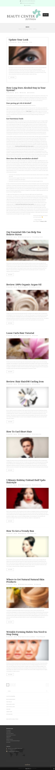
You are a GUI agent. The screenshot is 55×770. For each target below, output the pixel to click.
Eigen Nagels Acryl (27, 237)
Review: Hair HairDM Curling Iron (25, 381)
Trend (40, 434)
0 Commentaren (31, 92)
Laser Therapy (40, 636)
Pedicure (8, 737)
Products (41, 237)
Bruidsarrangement (10, 699)
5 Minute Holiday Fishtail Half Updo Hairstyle (25, 481)
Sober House (28, 111)
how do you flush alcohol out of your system (24, 146)
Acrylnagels (8, 730)
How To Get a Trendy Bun (20, 531)
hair (31, 42)
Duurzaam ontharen (10, 733)
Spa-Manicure (25, 287)
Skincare (21, 287)
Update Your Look (18, 39)
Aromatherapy (36, 237)
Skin (40, 584)
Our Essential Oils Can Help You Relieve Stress (23, 233)
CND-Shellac (26, 42)
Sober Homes (23, 92)
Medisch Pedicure (9, 739)
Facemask (38, 287)
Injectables (8, 742)
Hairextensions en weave (11, 735)
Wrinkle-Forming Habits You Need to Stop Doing (26, 633)
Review (38, 384)
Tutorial (36, 335)
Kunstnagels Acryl (27, 335)
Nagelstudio (8, 736)
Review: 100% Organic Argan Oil (23, 284)
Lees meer (13, 78)
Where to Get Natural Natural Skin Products (25, 580)
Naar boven (27, 764)
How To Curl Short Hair (19, 431)
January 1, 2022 (43, 221)
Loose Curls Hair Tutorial (20, 333)
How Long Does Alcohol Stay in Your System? (26, 89)
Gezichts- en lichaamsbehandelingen (13, 740)
